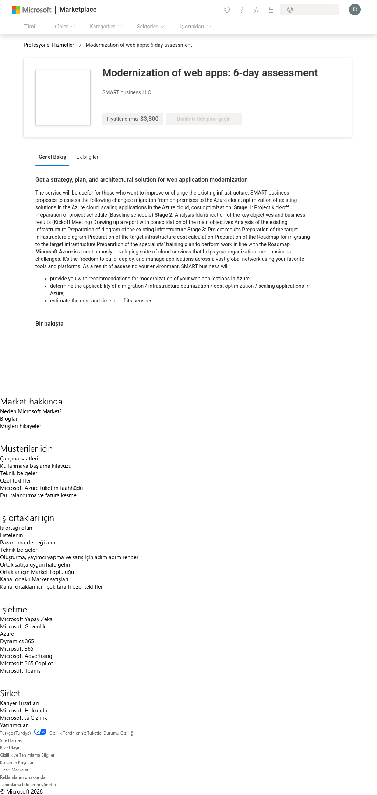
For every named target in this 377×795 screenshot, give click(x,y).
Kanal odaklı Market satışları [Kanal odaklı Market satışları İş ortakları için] (34, 579)
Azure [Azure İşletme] (7, 633)
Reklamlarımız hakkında (22, 777)
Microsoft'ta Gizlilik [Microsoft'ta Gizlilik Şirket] (23, 717)
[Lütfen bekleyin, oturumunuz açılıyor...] (355, 9)
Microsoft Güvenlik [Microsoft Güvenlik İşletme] (22, 626)
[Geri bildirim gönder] (227, 9)
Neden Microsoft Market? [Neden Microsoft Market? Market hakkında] (31, 411)
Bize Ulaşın (10, 747)
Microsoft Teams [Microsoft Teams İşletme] (20, 670)
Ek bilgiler (87, 157)
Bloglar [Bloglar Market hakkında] (9, 418)
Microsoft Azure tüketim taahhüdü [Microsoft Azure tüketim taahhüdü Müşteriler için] (41, 487)
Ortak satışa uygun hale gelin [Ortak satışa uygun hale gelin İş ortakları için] (35, 564)
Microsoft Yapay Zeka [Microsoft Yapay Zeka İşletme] (26, 619)
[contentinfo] (81, 45)
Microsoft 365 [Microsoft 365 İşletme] (17, 648)
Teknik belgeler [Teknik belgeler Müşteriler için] (18, 473)
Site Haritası (11, 740)
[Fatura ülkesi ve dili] (309, 9)
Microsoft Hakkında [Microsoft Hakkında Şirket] (23, 710)
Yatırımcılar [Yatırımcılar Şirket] (14, 725)
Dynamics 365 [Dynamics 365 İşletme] (17, 641)
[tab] (54, 156)
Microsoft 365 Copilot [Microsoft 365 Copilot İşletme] (26, 663)
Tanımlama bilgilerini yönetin (28, 784)
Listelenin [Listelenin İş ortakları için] (11, 535)
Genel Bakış (52, 157)
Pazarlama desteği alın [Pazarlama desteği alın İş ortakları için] (27, 542)
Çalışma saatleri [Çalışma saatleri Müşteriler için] (19, 458)
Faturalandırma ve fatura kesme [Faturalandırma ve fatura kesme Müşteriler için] (38, 495)
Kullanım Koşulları (17, 762)
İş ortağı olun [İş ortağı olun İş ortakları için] (16, 527)
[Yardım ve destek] (241, 9)
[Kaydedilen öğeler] (256, 9)
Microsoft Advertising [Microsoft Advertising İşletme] (26, 655)
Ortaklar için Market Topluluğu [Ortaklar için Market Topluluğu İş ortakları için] (37, 571)
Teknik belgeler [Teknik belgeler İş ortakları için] (18, 549)
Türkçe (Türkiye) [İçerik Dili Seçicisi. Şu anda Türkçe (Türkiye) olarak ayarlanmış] (15, 733)
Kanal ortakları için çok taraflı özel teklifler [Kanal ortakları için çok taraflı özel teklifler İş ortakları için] (51, 586)
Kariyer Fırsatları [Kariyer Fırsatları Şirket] (19, 703)
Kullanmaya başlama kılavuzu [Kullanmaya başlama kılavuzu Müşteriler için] (35, 465)
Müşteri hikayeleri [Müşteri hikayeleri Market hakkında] (21, 426)
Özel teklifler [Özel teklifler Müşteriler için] (15, 480)
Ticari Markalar (14, 770)
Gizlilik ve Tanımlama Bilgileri (28, 755)
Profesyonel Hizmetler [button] (49, 45)
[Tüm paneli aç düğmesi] (25, 26)
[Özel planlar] (271, 9)
